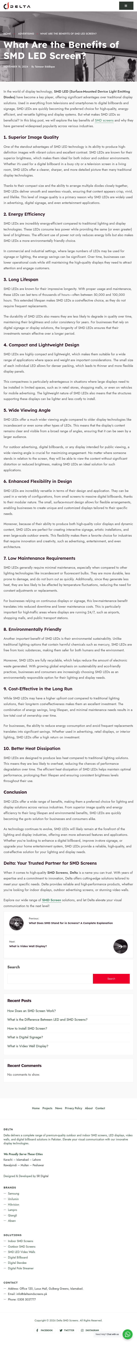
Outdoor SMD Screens (21, 1247)
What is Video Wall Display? (58, 944)
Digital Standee (17, 1263)
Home (7, 33)
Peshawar (38, 1165)
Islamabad (22, 1160)
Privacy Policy (73, 1108)
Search (13, 967)
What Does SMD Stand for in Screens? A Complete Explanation (78, 921)
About (89, 1108)
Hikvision (13, 1205)
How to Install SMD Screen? (27, 1028)
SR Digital (43, 1176)
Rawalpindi (10, 1165)
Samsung (13, 1193)
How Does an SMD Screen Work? (31, 1010)
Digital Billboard (18, 1257)
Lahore (36, 1160)
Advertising (26, 33)
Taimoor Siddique (45, 66)
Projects (47, 1108)
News (58, 1108)
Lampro (12, 1210)
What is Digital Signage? (25, 1037)
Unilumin (13, 1199)
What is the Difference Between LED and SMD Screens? (47, 1019)
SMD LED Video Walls (21, 1252)
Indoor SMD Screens (20, 1241)
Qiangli (12, 1215)
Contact (100, 1108)
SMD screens (104, 120)
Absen (12, 1221)
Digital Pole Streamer (21, 1268)
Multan (25, 1165)
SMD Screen (51, 900)
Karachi (8, 1160)
